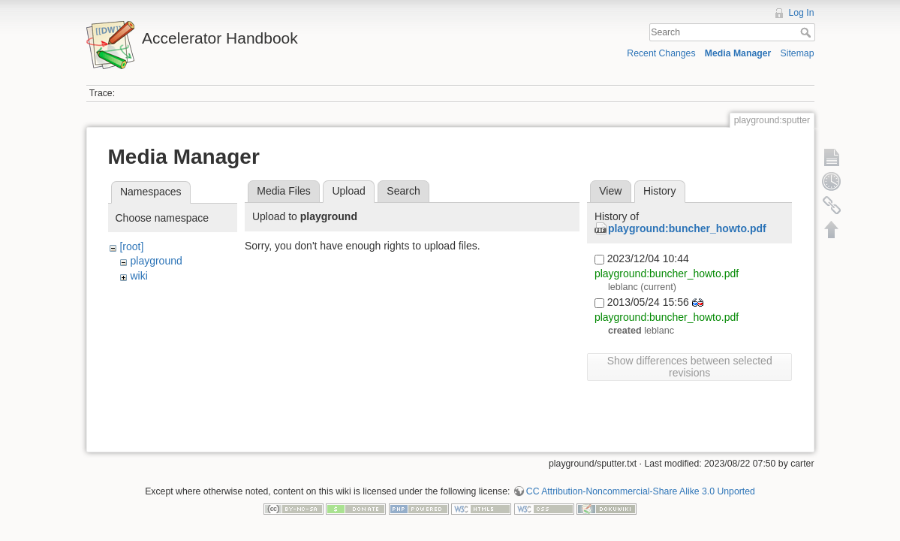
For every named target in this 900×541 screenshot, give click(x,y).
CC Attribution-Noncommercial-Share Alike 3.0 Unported (640, 491)
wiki (138, 276)
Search (807, 32)
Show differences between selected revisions (689, 367)
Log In (801, 13)
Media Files (284, 191)
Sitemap (797, 53)
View (610, 191)
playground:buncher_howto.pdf (687, 228)
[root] (131, 246)
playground (156, 261)
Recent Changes (661, 53)
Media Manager (738, 53)
